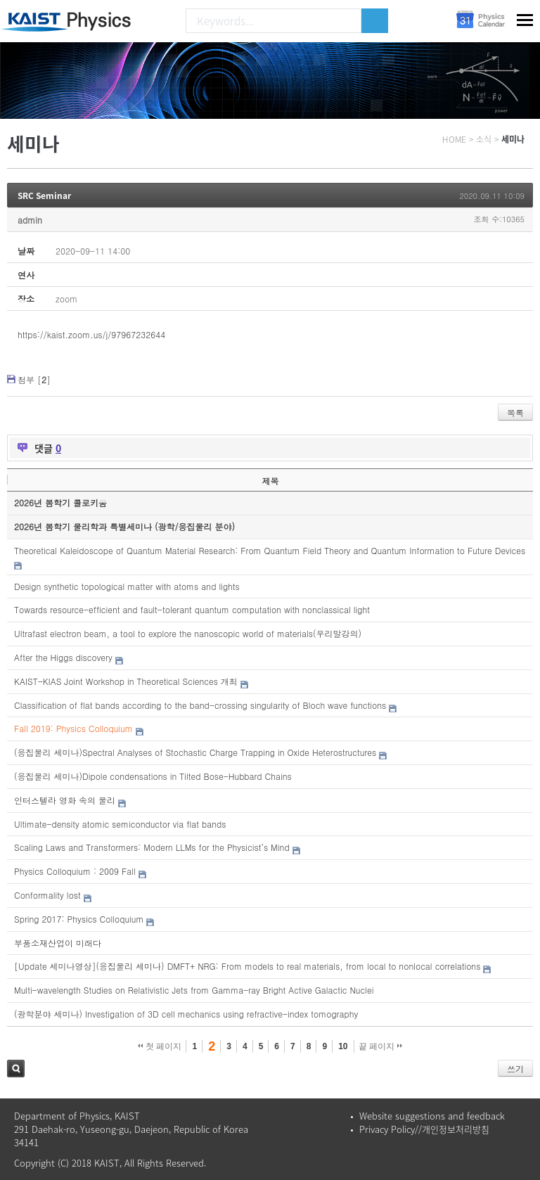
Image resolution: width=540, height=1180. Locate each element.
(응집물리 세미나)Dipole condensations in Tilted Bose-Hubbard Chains (153, 776)
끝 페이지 (381, 1046)
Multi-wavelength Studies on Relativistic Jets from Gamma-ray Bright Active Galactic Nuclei (193, 990)
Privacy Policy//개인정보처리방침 (424, 1129)
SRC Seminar (44, 195)
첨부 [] (34, 379)
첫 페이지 (160, 1046)
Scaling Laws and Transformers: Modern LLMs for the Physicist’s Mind (152, 847)
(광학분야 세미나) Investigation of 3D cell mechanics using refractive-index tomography (186, 1014)
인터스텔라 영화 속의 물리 (64, 800)
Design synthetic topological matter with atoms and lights (127, 586)
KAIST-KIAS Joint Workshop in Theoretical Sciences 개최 (126, 681)
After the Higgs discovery (63, 657)
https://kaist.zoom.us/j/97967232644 (91, 334)
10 (342, 1046)
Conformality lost (47, 895)
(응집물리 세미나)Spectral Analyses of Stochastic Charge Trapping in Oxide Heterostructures (195, 752)
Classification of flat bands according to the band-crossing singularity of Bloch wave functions (200, 705)
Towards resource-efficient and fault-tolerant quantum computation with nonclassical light (192, 609)
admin (30, 220)
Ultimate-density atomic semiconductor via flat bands (120, 824)
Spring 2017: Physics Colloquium (78, 919)
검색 (16, 1068)
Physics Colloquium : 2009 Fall (75, 871)
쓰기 (515, 1069)
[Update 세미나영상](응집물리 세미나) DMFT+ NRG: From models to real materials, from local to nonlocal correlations (247, 966)
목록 (515, 412)
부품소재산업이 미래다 (57, 943)
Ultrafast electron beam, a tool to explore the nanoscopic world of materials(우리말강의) (187, 633)
